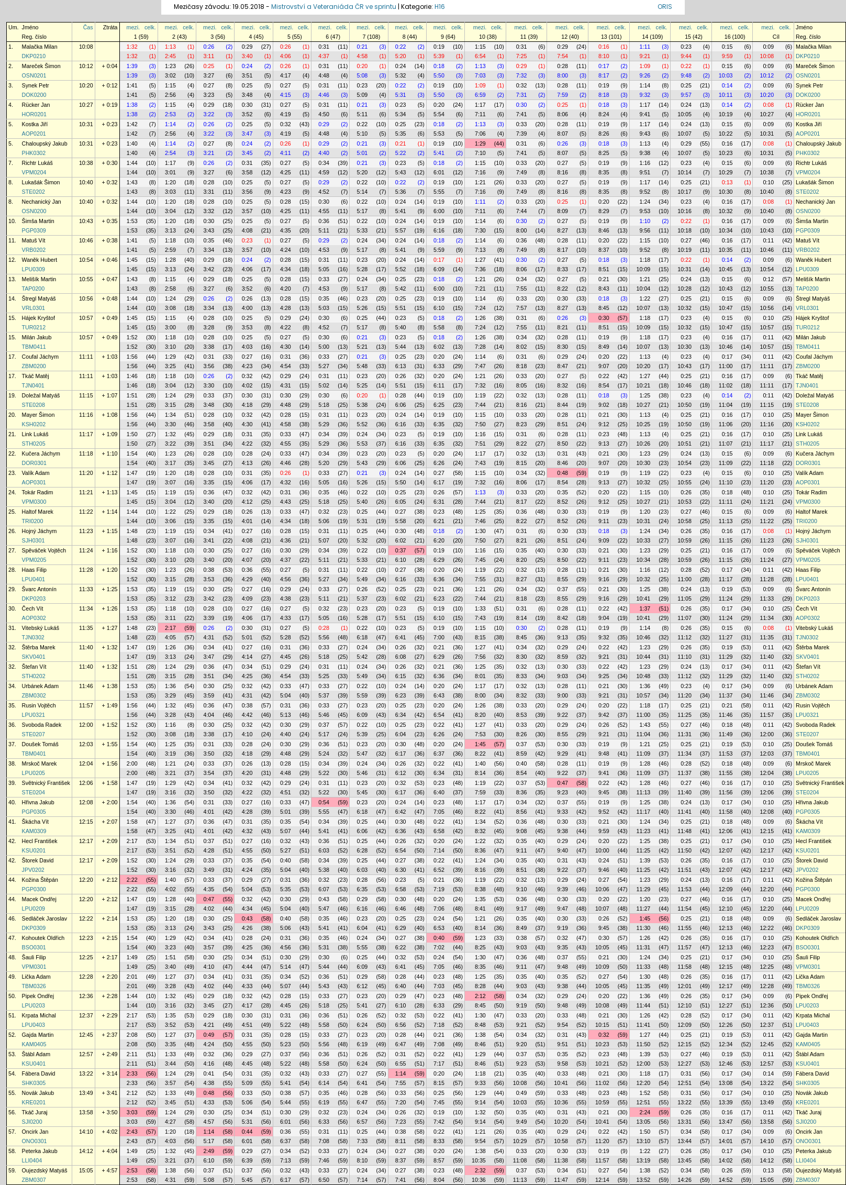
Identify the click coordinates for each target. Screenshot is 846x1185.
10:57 (86, 318)
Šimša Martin (38, 221)
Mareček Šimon (41, 66)
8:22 (562, 288)
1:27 (480, 260)
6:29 (438, 560)
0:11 (768, 240)
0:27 (208, 85)
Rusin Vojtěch (39, 705)
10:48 (644, 676)
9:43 (645, 133)
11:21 (86, 492)
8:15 (521, 463)
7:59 (562, 95)
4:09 (247, 598)
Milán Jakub (37, 337)
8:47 (562, 366)
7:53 (480, 734)
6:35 (438, 424)
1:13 (170, 46)
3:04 (170, 211)
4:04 (208, 715)
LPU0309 (33, 269)
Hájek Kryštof (38, 318)
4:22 (285, 327)
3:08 (170, 308)
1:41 (132, 85)
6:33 (438, 366)
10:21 (644, 385)
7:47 (480, 366)
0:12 (768, 279)
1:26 (480, 318)
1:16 (645, 163)
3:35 (208, 482)
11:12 (684, 637)
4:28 (285, 308)
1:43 (132, 182)
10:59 (684, 540)
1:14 (645, 85)
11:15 (86, 395)
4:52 (323, 192)
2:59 (170, 250)
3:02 (170, 75)
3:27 (208, 75)
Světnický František (46, 783)
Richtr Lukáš (37, 163)
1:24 (645, 201)
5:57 (400, 230)
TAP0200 (33, 288)
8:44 (562, 405)
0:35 (208, 240)
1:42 (132, 124)
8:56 (521, 812)
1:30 (480, 531)
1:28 (170, 260)
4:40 (323, 153)
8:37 (603, 250)
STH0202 (34, 676)
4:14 (247, 657)
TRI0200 (32, 521)
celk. (150, 27)
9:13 (603, 443)
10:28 (684, 288)
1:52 (132, 337)
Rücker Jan (36, 105)
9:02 (603, 405)
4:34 (285, 269)
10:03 (726, 75)
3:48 (247, 95)
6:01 (438, 172)
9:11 (603, 521)
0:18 (438, 66)
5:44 (400, 347)
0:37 (400, 550)
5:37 (362, 598)
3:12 (170, 598)
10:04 (644, 288)
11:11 (86, 356)
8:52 (562, 502)
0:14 (727, 85)
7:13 (480, 250)
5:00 (323, 347)
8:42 (562, 618)
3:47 (247, 133)
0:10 (768, 182)
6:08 (400, 657)
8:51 (603, 269)
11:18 (86, 453)
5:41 (438, 153)
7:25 (521, 56)
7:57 (521, 308)
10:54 (86, 260)
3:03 (170, 192)
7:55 (521, 288)
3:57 (247, 211)
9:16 (603, 579)
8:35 (603, 172)
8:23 (521, 424)
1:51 (132, 395)
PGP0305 (34, 812)
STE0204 (33, 792)
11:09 (726, 463)
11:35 (86, 628)
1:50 (132, 434)
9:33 (562, 812)
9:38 (645, 153)
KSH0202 (34, 424)
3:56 (247, 192)
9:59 (727, 56)
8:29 (603, 211)
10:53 (684, 502)
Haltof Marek (37, 511)
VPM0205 (34, 560)
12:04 (86, 763)
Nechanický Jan (41, 201)
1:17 (480, 105)
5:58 (438, 327)
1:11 (645, 46)
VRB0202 (34, 250)
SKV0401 (34, 657)
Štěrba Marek (38, 647)
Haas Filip (34, 570)
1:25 (645, 395)
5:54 (438, 114)
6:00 (438, 211)
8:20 (521, 560)
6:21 (438, 521)
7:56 (480, 657)
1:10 (645, 221)
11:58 (726, 812)
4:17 (285, 75)
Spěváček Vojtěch (44, 550)
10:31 (86, 124)
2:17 (170, 628)
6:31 (438, 502)
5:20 (400, 56)
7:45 (480, 560)
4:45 (285, 657)
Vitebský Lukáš (40, 628)
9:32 (645, 95)
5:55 (438, 192)
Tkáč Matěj (35, 376)
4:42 (247, 715)
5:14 (362, 192)
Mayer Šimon (38, 415)
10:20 (86, 85)
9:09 (603, 540)
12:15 (86, 821)
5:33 (362, 230)
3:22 (208, 114)
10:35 (726, 250)
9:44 (686, 56)
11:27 (726, 637)
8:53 (521, 715)
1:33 (480, 608)
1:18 (170, 240)
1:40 (132, 143)
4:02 (247, 385)
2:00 (132, 763)
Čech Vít (32, 608)
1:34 (170, 415)
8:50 (562, 443)
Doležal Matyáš (41, 395)
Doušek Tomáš (40, 744)
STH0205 (34, 443)
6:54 (480, 56)
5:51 (400, 308)
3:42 (208, 269)
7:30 (480, 230)
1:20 (170, 182)
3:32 (208, 211)
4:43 (285, 502)
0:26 (208, 46)
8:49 (603, 347)
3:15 (170, 405)
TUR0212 (34, 327)
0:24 (247, 66)
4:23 (285, 192)
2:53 (170, 114)
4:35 (285, 230)
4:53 (323, 250)
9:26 (645, 75)
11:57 (86, 705)
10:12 (86, 66)
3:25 (170, 366)
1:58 (132, 821)
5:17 (362, 211)
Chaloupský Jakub (45, 143)
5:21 (362, 347)
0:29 (247, 46)
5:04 (285, 695)
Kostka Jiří (35, 124)
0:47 (562, 783)
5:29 (323, 424)
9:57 (686, 95)
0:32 (521, 85)
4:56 (285, 579)
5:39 (438, 56)
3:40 (247, 56)
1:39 (132, 66)
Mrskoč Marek (39, 763)
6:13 (400, 366)
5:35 (400, 133)
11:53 (726, 753)
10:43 (86, 221)
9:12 (603, 424)
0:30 (247, 105)
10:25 (644, 424)
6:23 (438, 598)
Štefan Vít (34, 666)
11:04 (726, 405)
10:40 (86, 182)
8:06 (562, 114)
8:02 (521, 347)
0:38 (208, 570)
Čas (88, 27)
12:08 (86, 802)
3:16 (170, 792)
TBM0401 (34, 753)
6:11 (438, 385)
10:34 (726, 230)
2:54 (170, 153)
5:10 (362, 133)
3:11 (208, 56)
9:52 (645, 192)
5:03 (323, 308)
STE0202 (33, 192)
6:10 (438, 308)
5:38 (362, 405)
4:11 (285, 153)
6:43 (438, 695)
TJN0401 (33, 385)
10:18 (684, 230)
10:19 (726, 114)
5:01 (362, 153)
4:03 (247, 347)
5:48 (362, 366)
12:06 (86, 783)
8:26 (603, 133)
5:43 (400, 172)
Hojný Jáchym (39, 531)
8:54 (603, 385)
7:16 (480, 172)
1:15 (480, 46)
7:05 (438, 812)
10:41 (644, 598)
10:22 (726, 133)
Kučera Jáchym (41, 453)
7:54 (562, 56)
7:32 (521, 75)
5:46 (323, 715)
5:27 (323, 366)
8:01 (480, 676)
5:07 (323, 540)
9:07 (603, 366)
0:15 (727, 46)
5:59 (438, 250)
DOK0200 (34, 95)
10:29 (726, 172)
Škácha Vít (35, 821)
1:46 (132, 376)
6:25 (438, 405)
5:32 (400, 75)
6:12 (400, 773)
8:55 (562, 579)
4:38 (285, 598)
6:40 (438, 792)
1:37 (645, 608)
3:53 (247, 327)
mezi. (133, 27)
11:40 (86, 647)
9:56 (645, 230)
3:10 (170, 347)
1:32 (132, 46)
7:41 (521, 114)
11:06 (726, 424)
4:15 (285, 95)
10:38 (86, 163)
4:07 (247, 560)
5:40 (400, 327)
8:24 (603, 114)
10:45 (726, 269)
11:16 (86, 415)
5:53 (438, 133)
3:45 (247, 153)
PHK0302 (34, 153)
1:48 (132, 531)
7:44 (521, 211)
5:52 (400, 269)
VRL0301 (33, 308)
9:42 (603, 715)
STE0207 (33, 734)
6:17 (438, 482)
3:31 (208, 192)
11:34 (86, 608)
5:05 (323, 269)
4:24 (285, 250)
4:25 (285, 172)
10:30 (726, 192)
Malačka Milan (40, 46)
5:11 (362, 114)
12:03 (86, 744)
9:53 (645, 211)
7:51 (480, 443)
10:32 (726, 211)
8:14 (521, 618)
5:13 (285, 715)
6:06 (400, 405)
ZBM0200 (34, 366)
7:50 (480, 424)
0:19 (438, 46)
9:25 (603, 676)
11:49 (726, 734)
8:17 (603, 75)
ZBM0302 (34, 695)
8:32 (562, 385)
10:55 (86, 279)
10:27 (86, 105)
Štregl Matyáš (39, 298)
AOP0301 (34, 482)
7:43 (480, 463)
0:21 (362, 46)
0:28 (562, 66)
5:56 (323, 637)
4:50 (323, 114)
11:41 (684, 812)
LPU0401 (33, 579)
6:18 (362, 637)
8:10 (603, 56)
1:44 (132, 163)
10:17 (684, 192)
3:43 (208, 230)
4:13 (247, 463)
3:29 (170, 695)
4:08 (247, 230)
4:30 (285, 347)
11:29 (726, 657)
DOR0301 (34, 463)
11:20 (86, 473)
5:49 (362, 579)
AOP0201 (34, 133)
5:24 (323, 753)
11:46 (86, 686)
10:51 (684, 443)
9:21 (645, 56)
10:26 (644, 443)
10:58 (684, 521)
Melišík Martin (39, 279)
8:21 (562, 327)
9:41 (645, 114)
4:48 (323, 75)
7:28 (480, 347)
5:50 (438, 75)
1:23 (170, 66)
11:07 (726, 443)
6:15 (400, 676)
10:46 (86, 240)
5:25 (362, 385)
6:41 (400, 637)
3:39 (208, 618)
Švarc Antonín (39, 589)
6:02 (438, 347)
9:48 (686, 75)
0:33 (521, 124)
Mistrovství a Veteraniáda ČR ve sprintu (333, 6)
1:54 (132, 453)
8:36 (521, 792)
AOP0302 (34, 618)
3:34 (208, 250)
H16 (440, 6)
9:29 (562, 753)
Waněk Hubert (40, 260)
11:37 (726, 695)
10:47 (726, 308)
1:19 (480, 395)
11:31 (684, 734)
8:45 (603, 308)
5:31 (400, 95)
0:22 (400, 46)
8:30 (562, 347)
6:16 (438, 230)
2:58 (170, 288)
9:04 (603, 618)
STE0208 (33, 405)
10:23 (726, 153)
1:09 (645, 66)
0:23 (686, 46)
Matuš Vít (34, 240)
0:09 (768, 46)
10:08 (86, 46)
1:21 (480, 182)
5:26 (362, 308)
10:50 (684, 405)
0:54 (323, 802)
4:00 (247, 308)
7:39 (521, 133)
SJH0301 (33, 540)
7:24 (480, 308)
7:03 (480, 75)
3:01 (170, 172)
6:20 (438, 540)
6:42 (400, 812)
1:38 (132, 105)
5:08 (362, 75)
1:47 (132, 473)
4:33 (285, 618)
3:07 (170, 482)
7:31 (521, 95)
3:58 (247, 172)
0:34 (323, 163)
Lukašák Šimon (41, 182)
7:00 (438, 637)
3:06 (170, 521)
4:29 (247, 579)
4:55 (323, 211)
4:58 (362, 56)
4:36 (285, 540)
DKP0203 (34, 598)
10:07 (684, 133)
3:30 (208, 385)
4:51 (285, 792)
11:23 (86, 531)
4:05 (170, 637)
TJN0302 (33, 637)
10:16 (684, 211)
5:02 (323, 385)
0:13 (727, 182)
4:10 (247, 734)
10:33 (644, 540)
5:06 (323, 521)
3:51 (247, 75)
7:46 (480, 521)
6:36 (438, 579)
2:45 (170, 56)
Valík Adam (36, 473)
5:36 (400, 192)
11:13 (726, 521)
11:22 (86, 511)
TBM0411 (34, 347)
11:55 (726, 773)
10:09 (644, 269)
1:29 (480, 143)
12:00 (86, 725)
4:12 (247, 502)
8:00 (562, 75)
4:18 (247, 405)
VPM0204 (34, 172)
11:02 (726, 385)
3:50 (208, 753)
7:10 (480, 153)
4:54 (285, 366)
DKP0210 (34, 56)
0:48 (562, 473)
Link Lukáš (35, 434)
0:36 (323, 221)
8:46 (603, 230)
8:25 (603, 153)
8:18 (603, 95)
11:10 (726, 482)
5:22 (400, 153)
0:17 (603, 66)
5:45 (362, 792)
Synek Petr (35, 85)
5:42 (400, 288)
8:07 (562, 133)
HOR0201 (34, 114)
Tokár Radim (37, 492)
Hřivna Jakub (38, 802)
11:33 (86, 589)
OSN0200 (34, 211)
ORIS (665, 6)
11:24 (86, 550)
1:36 (170, 686)
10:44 (644, 657)
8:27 (562, 230)
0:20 (362, 66)
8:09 (562, 211)
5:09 (362, 95)
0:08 (768, 105)
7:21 (480, 288)
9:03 (562, 676)
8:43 (603, 288)
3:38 (208, 347)
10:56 (86, 298)
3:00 (170, 327)
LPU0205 (33, 773)
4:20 (285, 288)
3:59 (208, 695)
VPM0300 (34, 502)
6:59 (480, 95)
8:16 (562, 172)
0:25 (208, 66)
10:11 (726, 95)
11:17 (86, 434)
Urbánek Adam (40, 686)
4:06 (285, 56)
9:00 (562, 695)
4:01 (247, 521)
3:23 (208, 95)
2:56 (170, 95)
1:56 (132, 356)
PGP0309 (34, 230)
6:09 (438, 269)
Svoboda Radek (42, 725)
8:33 (562, 269)
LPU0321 (33, 715)
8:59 (562, 657)
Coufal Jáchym (40, 356)
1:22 (645, 298)
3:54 (208, 773)
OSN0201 (34, 75)
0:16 (603, 46)
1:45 (132, 260)
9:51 (645, 172)
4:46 (323, 95)
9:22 (562, 715)
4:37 (323, 56)
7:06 (480, 133)
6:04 (400, 734)
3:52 (247, 114)
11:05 (684, 598)
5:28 (362, 269)
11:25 (684, 715)
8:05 (521, 385)
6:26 (438, 463)
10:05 (684, 114)
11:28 (86, 570)
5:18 (323, 405)
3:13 (170, 230)
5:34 (400, 114)
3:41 (208, 540)
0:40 (521, 763)
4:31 (285, 385)
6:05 (400, 502)
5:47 (362, 753)
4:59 (323, 172)
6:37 (438, 753)
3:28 (208, 327)
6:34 (400, 715)
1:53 (132, 221)
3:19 (170, 753)
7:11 (480, 114)
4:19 (285, 114)
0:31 (323, 46)
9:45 (603, 792)
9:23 (562, 792)
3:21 (208, 153)
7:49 (521, 172)
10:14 (684, 172)
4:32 (285, 482)
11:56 (726, 792)
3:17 (170, 463)
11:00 (726, 366)
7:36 (480, 269)
